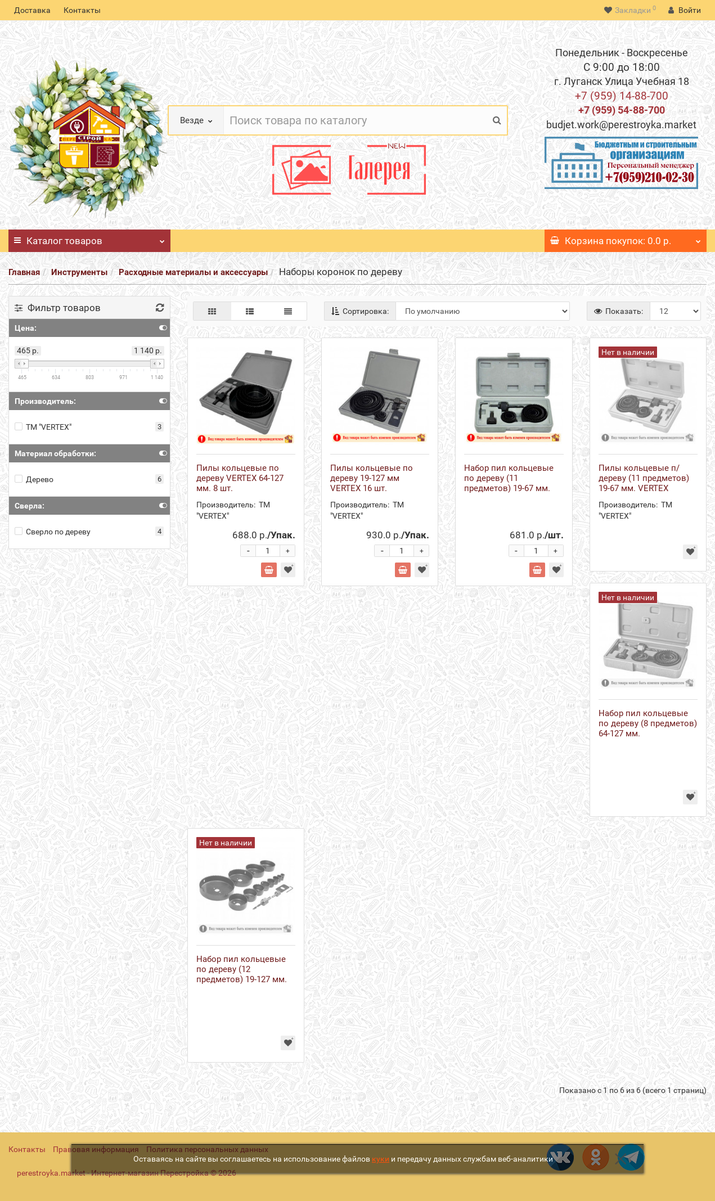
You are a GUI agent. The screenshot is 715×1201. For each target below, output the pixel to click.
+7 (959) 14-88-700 (621, 95)
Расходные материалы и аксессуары (193, 272)
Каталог (89, 238)
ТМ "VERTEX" (43, 426)
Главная (24, 272)
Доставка (32, 10)
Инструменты (79, 272)
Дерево (34, 479)
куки (380, 1158)
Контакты (82, 10)
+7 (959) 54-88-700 (621, 110)
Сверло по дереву (53, 531)
